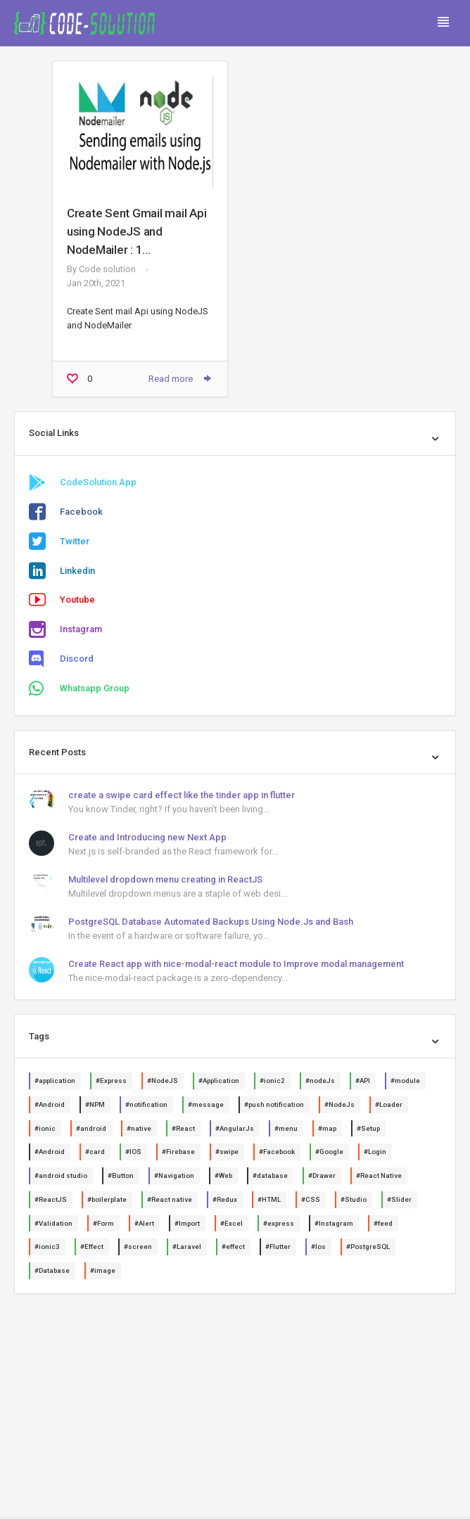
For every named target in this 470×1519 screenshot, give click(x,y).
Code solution (107, 269)
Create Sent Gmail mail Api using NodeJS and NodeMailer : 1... (136, 231)
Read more (180, 378)
